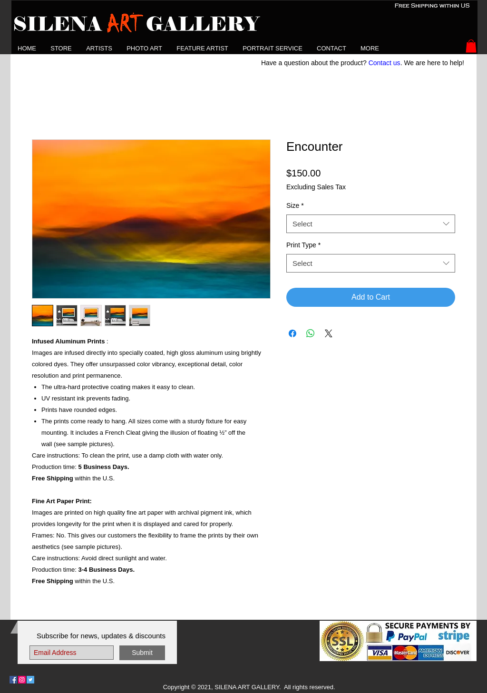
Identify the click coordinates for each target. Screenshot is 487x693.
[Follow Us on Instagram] (22, 679)
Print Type (303, 245)
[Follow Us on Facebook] (13, 679)
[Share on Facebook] (292, 333)
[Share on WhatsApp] (310, 333)
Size (295, 205)
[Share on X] (328, 333)
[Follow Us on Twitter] (30, 679)
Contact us (384, 63)
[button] (99, 48)
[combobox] (370, 224)
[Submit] (142, 652)
